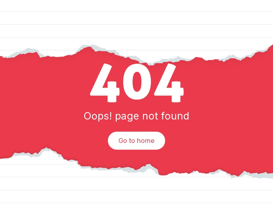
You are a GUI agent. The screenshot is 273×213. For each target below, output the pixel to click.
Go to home (136, 140)
